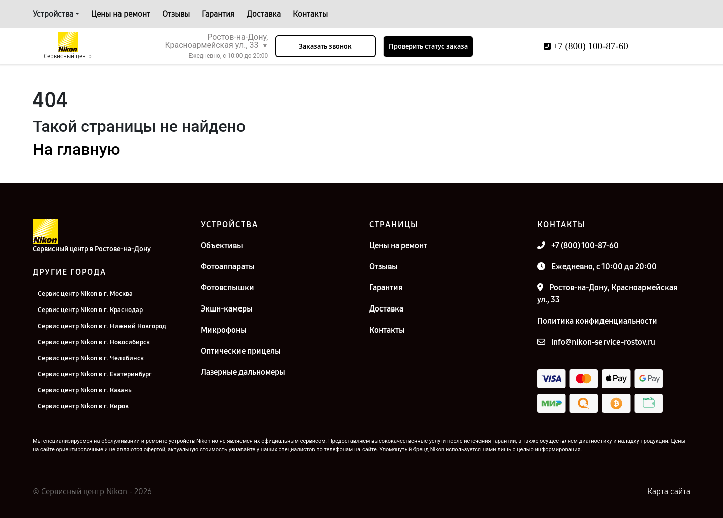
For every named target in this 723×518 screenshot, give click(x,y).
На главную (76, 149)
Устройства (53, 14)
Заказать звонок (325, 46)
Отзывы (176, 14)
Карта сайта (668, 491)
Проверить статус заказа (428, 46)
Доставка (264, 14)
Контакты (310, 14)
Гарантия (218, 14)
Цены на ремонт (120, 14)
